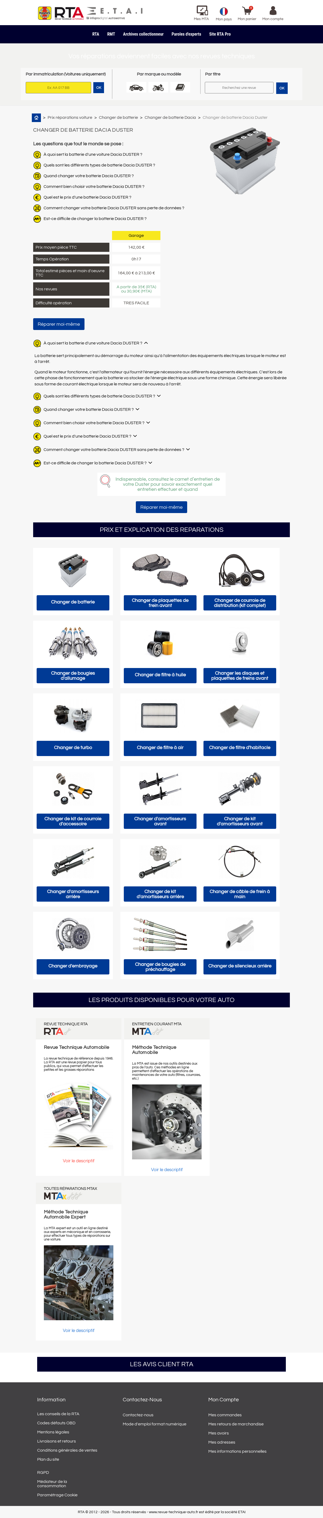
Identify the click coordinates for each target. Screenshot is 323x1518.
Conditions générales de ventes (67, 1450)
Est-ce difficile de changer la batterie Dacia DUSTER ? (95, 219)
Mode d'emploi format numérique (154, 1424)
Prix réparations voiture (70, 117)
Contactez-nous (138, 1415)
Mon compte (223, 1399)
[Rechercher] (239, 87)
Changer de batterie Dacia (170, 117)
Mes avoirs (218, 1433)
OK (281, 88)
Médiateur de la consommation (52, 1483)
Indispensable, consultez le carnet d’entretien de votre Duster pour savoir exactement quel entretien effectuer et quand (168, 484)
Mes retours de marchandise (236, 1424)
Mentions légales (53, 1432)
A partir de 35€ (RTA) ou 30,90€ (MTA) (136, 289)
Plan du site (48, 1459)
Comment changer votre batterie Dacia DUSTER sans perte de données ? (114, 208)
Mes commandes (225, 1415)
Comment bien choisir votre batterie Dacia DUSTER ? (94, 186)
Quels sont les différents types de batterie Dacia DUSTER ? (99, 165)
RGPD (43, 1472)
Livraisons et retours (56, 1441)
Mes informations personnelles (237, 1451)
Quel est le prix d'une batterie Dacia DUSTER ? (87, 197)
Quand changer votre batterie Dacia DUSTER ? (89, 176)
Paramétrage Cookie (57, 1495)
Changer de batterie (118, 117)
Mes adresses (221, 1442)
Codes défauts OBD (56, 1423)
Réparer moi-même (59, 324)
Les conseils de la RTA (58, 1414)
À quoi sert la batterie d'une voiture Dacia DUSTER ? (93, 154)
